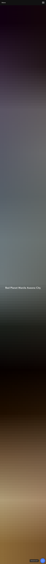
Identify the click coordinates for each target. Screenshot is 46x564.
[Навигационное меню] (43, 2)
